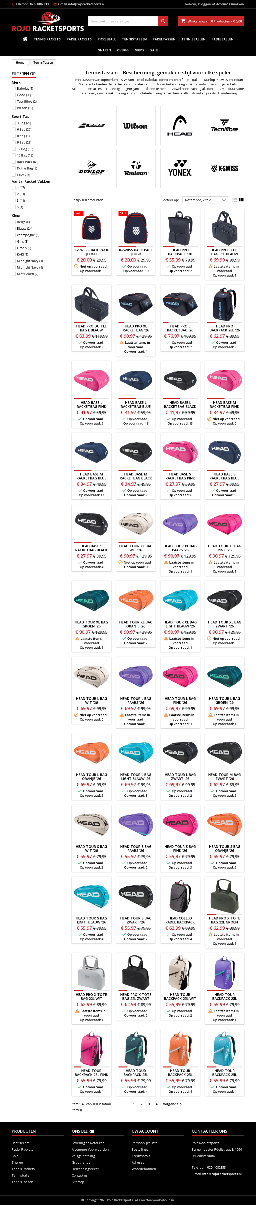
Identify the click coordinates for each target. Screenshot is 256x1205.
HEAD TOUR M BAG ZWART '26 (224, 776)
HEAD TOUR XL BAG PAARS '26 (180, 548)
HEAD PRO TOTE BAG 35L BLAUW (224, 252)
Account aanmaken (230, 4)
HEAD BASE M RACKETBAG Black (136, 476)
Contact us (80, 1175)
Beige (23, 222)
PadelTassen (164, 39)
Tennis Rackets (47, 39)
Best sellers (21, 1143)
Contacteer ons (209, 1131)
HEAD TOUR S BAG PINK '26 (180, 848)
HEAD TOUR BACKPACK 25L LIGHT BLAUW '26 (224, 1074)
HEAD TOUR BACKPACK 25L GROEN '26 (136, 1074)
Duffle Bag (27, 168)
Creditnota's (141, 1156)
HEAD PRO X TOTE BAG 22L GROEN (224, 920)
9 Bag (24, 142)
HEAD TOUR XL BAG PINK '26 (224, 548)
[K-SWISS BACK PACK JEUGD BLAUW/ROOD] (91, 214)
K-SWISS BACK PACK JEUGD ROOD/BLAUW (136, 254)
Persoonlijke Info (145, 1143)
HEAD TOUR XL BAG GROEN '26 (91, 624)
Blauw (24, 228)
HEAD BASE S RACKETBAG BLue (225, 476)
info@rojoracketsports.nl (86, 4)
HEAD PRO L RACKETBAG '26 (180, 328)
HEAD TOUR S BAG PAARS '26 (136, 848)
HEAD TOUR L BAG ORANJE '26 (91, 776)
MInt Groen (27, 274)
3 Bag (24, 123)
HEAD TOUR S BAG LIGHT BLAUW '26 (91, 920)
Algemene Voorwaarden (90, 1149)
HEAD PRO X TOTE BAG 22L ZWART (136, 996)
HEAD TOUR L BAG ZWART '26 (180, 776)
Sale (154, 50)
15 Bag (25, 155)
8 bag (23, 136)
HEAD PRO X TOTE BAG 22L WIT (91, 996)
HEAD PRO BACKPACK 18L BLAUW (180, 254)
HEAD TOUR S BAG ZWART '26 (136, 920)
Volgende (173, 1104)
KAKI (22, 254)
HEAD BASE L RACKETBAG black (180, 404)
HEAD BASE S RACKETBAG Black (91, 548)
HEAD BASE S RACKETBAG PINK (180, 476)
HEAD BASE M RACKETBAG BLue (91, 476)
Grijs (22, 241)
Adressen (139, 1162)
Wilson (25, 108)
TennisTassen (134, 39)
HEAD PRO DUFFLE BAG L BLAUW (91, 328)
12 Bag (25, 149)
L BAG (23, 174)
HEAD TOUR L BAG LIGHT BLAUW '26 (135, 776)
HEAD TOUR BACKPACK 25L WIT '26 (180, 998)
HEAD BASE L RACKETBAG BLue (136, 404)
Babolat (25, 88)
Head (24, 95)
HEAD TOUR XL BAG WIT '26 (135, 548)
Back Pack (27, 161)
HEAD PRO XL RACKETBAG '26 (136, 328)
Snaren (104, 50)
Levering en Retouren (88, 1143)
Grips (139, 50)
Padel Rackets (79, 39)
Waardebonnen (144, 1169)
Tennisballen (194, 39)
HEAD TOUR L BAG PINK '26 (180, 700)
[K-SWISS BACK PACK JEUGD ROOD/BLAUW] (136, 214)
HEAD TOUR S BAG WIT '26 (91, 848)
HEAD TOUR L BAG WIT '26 (91, 700)
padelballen (223, 39)
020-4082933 (39, 4)
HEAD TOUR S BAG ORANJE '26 (224, 848)
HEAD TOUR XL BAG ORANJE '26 (135, 624)
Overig (123, 50)
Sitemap (78, 1182)
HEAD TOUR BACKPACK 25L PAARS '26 (224, 998)
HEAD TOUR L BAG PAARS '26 (135, 700)
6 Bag (24, 129)
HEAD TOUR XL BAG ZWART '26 (224, 624)
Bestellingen (141, 1149)
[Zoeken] (128, 21)
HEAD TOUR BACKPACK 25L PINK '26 (91, 1074)
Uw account (145, 1131)
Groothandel (81, 1162)
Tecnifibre (26, 101)
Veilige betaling (83, 1156)
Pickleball (107, 39)
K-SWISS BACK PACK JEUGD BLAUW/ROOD (91, 254)
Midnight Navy (30, 261)
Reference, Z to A (206, 200)
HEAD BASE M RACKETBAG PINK (224, 404)
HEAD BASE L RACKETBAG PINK (91, 404)
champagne (28, 235)
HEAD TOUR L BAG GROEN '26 (224, 700)
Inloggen (204, 4)
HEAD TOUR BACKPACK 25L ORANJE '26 (180, 1074)
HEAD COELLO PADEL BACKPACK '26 (180, 922)
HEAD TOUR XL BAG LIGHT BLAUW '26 (180, 624)
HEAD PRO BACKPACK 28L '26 (225, 328)
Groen (24, 248)
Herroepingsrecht (85, 1169)
